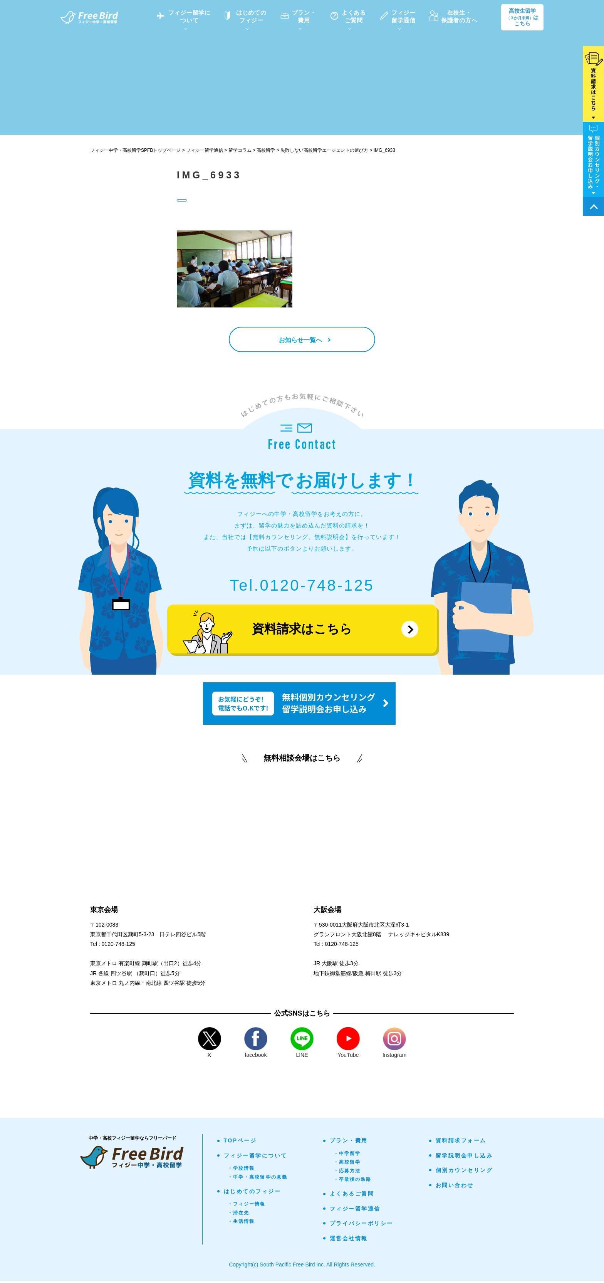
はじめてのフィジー (252, 1193)
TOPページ (240, 1142)
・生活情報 (241, 1223)
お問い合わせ (455, 1187)
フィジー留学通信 (355, 1210)
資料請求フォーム (461, 1142)
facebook (255, 1044)
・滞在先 (239, 1214)
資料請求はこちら (302, 630)
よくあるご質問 (352, 1195)
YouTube (348, 1044)
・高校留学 (347, 1164)
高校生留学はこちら (522, 17)
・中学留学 (347, 1155)
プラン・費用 (349, 1142)
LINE (302, 1044)
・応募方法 (347, 1172)
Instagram (394, 1044)
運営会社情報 (349, 1240)
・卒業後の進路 (353, 1181)
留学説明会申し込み (464, 1157)
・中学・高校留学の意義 (258, 1178)
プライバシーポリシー (361, 1225)
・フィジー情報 (247, 1206)
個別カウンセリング (464, 1172)
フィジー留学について (255, 1157)
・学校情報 (241, 1170)
